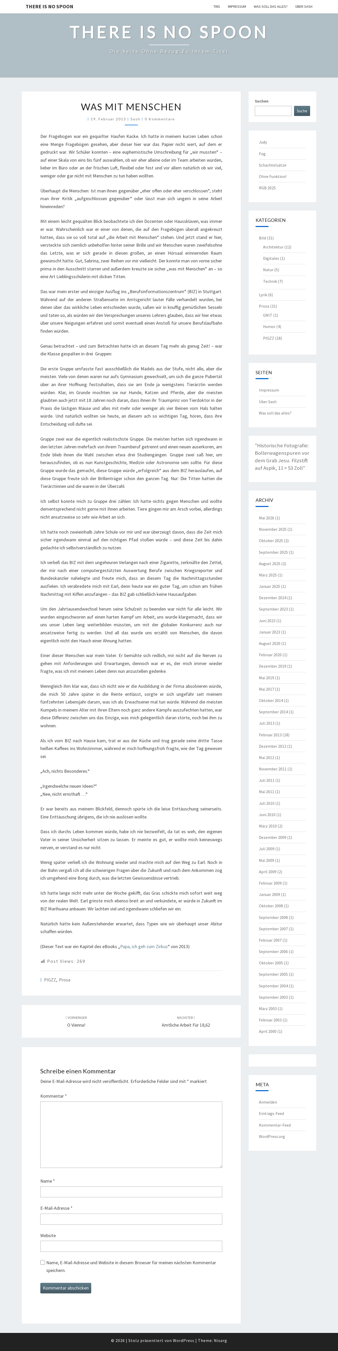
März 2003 (268, 1008)
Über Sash (303, 6)
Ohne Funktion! (272, 176)
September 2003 (273, 997)
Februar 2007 (270, 940)
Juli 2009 (266, 848)
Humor (269, 326)
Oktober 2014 (271, 700)
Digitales (271, 258)
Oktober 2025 (271, 540)
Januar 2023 (269, 632)
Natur (268, 269)
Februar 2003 (270, 1019)
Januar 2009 (269, 894)
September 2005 (273, 974)
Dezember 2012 (272, 746)
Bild (262, 237)
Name (47, 1181)
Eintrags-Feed (271, 1113)
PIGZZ (50, 980)
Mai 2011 (266, 791)
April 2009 (267, 871)
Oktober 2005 (271, 962)
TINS (216, 6)
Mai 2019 (266, 677)
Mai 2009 (266, 860)
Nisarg (220, 1340)
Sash (135, 119)
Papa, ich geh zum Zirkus (144, 946)
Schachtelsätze (272, 165)
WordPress (183, 1340)
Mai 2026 (266, 517)
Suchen (261, 101)
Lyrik (263, 294)
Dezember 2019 (272, 666)
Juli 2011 (266, 780)
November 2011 (273, 768)
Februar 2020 (270, 654)
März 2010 (268, 826)
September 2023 (273, 609)
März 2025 (268, 574)
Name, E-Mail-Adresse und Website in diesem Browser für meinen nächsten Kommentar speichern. (131, 1267)
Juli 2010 (266, 803)
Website (48, 1235)
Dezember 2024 (272, 597)
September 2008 (273, 917)
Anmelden (268, 1102)
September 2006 (273, 951)
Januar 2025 (269, 586)
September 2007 (273, 928)
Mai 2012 (266, 757)
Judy (263, 142)
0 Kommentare (160, 119)
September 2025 (273, 552)
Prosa (64, 980)
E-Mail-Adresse (56, 1208)
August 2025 (269, 563)
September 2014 (273, 711)
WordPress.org (272, 1136)
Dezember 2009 (272, 837)
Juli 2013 (266, 723)
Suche (302, 110)
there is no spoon (49, 6)
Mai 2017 (266, 689)
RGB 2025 (267, 187)
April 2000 (267, 1031)
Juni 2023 (267, 620)
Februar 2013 (270, 734)
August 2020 (269, 643)
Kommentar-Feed (275, 1125)
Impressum (237, 6)
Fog (262, 153)
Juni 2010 (267, 814)
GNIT (267, 315)
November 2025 (273, 529)
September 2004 (273, 985)
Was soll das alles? (271, 6)
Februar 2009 (270, 883)
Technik (270, 281)
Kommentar (53, 1096)
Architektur (273, 246)
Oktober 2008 (271, 905)
